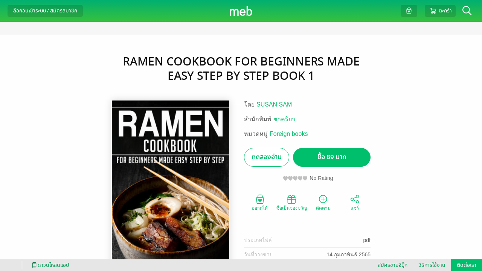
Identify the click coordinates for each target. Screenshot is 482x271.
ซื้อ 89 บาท (331, 157)
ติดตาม (323, 202)
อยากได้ (260, 202)
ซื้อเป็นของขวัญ (291, 202)
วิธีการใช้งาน (432, 265)
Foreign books (289, 134)
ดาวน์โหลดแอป (49, 265)
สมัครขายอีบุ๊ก (392, 265)
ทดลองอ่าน (267, 157)
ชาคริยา (284, 119)
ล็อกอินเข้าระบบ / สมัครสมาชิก (45, 11)
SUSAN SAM (274, 104)
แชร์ (354, 202)
